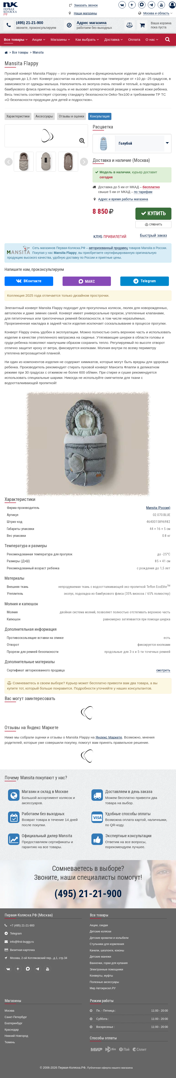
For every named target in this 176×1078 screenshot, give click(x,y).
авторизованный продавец (108, 248)
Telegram (16, 933)
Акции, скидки (99, 925)
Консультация (100, 116)
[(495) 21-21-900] (8, 25)
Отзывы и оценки (71, 116)
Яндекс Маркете (109, 737)
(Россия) (158, 508)
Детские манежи (100, 956)
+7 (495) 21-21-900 (22, 925)
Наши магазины (85, 13)
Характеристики (18, 116)
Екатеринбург (13, 1023)
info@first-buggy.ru (22, 941)
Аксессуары (44, 116)
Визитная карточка (22, 950)
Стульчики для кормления (107, 944)
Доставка (113, 39)
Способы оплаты (103, 1038)
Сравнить (153, 224)
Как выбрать (87, 39)
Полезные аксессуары (104, 982)
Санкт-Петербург (16, 1017)
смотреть (163, 670)
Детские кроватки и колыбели (109, 938)
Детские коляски (100, 931)
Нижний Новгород (16, 1035)
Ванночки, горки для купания (109, 963)
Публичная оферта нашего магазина (110, 1067)
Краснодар (12, 1029)
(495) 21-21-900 (29, 23)
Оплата (134, 39)
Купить (153, 213)
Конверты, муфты (101, 975)
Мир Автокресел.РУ (103, 988)
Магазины (60, 39)
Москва (9, 1010)
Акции (38, 39)
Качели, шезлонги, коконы (107, 950)
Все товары (99, 915)
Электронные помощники (106, 969)
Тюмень (10, 1042)
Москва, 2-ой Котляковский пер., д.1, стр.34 (38, 958)
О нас (152, 39)
